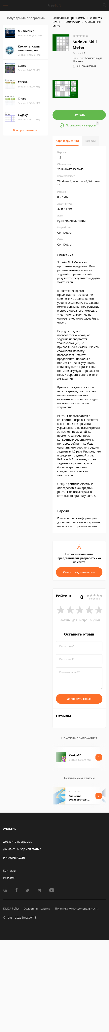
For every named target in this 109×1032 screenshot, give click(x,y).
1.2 (79, 53)
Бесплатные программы (69, 18)
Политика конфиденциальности (76, 908)
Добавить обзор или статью (22, 849)
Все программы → (25, 130)
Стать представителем (79, 572)
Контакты (9, 870)
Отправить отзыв (79, 699)
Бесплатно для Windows (87, 59)
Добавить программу (17, 841)
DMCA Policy (11, 908)
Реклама (9, 878)
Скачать (79, 115)
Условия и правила (37, 908)
